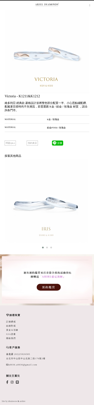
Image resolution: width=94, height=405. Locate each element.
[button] (43, 247)
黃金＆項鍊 (12, 330)
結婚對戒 (11, 326)
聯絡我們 (11, 338)
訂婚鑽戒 (11, 321)
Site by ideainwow (9, 401)
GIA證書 (11, 334)
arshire (22, 401)
